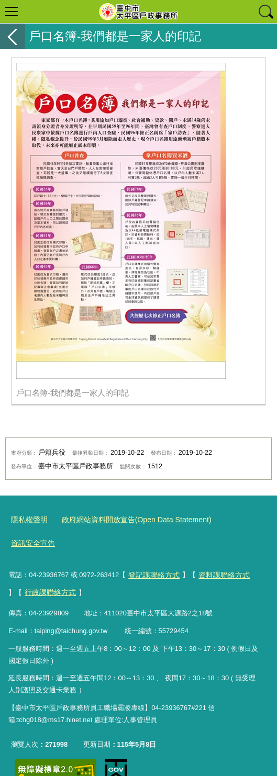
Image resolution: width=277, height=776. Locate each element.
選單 (11, 11)
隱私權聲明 (28, 519)
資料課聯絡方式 (218, 550)
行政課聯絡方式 (35, 566)
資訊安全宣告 (230, 519)
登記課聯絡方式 (152, 550)
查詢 (265, 11)
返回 (12, 36)
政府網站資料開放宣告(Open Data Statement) (128, 519)
